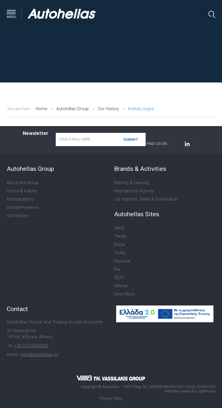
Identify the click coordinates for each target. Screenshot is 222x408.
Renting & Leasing (131, 182)
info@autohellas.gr (39, 354)
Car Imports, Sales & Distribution (146, 199)
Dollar (120, 244)
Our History (18, 215)
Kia (117, 269)
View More (124, 294)
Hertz (119, 228)
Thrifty (120, 236)
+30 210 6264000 (31, 345)
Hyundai (122, 261)
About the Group (23, 182)
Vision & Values (22, 191)
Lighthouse (206, 391)
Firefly (120, 252)
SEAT (119, 277)
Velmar (121, 285)
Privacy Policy (111, 398)
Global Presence (23, 207)
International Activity (134, 191)
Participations (20, 199)
